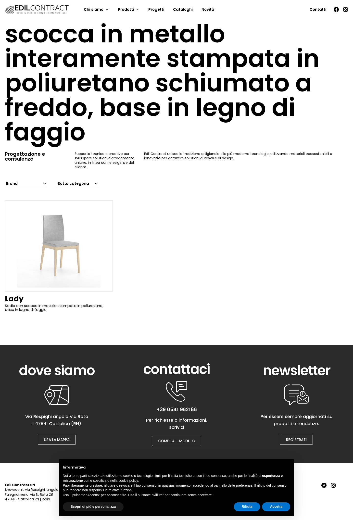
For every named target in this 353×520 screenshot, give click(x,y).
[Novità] (208, 9)
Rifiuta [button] (247, 506)
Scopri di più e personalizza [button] (93, 506)
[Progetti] (156, 9)
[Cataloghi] (183, 9)
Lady (14, 299)
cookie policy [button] (128, 480)
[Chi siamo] (96, 9)
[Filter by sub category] (77, 183)
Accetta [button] (276, 506)
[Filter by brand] (26, 183)
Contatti (318, 9)
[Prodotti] (128, 9)
